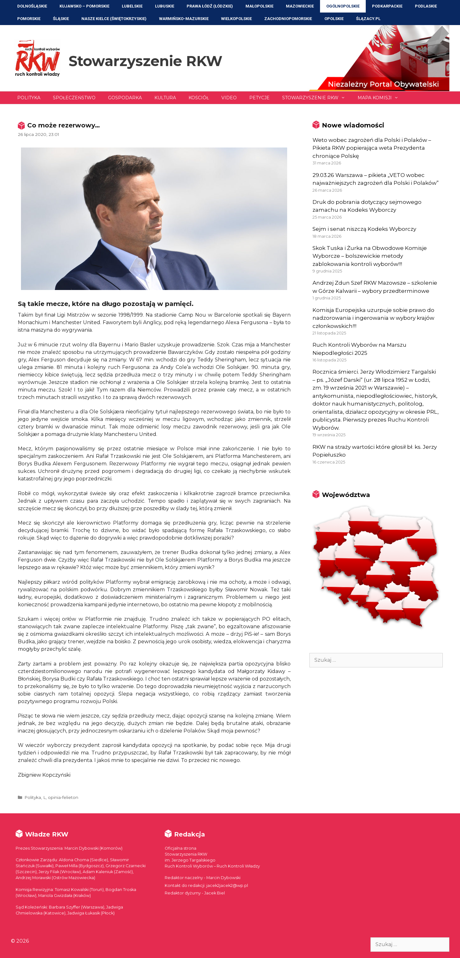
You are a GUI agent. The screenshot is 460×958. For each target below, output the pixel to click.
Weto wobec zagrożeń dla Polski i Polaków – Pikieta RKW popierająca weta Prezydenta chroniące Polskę (372, 148)
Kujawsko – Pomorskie (84, 6)
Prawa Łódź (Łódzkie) (210, 6)
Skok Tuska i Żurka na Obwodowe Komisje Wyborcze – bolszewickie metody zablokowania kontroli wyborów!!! (370, 256)
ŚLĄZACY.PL (368, 18)
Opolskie (334, 18)
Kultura (165, 98)
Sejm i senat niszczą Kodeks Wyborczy (364, 229)
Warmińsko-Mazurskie (184, 18)
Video (229, 98)
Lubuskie (164, 6)
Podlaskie (426, 6)
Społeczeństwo (74, 98)
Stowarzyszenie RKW (145, 61)
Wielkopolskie (236, 18)
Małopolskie (259, 6)
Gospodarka (125, 98)
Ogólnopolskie (342, 6)
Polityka (28, 98)
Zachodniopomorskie (288, 18)
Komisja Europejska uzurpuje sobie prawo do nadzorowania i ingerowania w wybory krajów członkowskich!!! (373, 318)
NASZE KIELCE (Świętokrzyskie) (114, 18)
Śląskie (61, 18)
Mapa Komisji (381, 97)
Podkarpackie (387, 6)
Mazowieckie (300, 6)
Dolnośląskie (32, 6)
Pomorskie (28, 18)
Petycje (259, 98)
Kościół (199, 98)
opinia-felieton (63, 797)
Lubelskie (132, 6)
